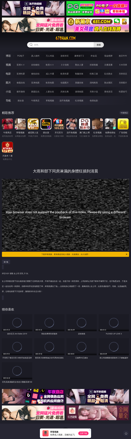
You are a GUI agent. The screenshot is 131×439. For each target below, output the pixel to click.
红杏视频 (79, 100)
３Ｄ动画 (65, 64)
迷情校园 (79, 91)
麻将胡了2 (79, 55)
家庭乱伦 (35, 91)
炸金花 (94, 55)
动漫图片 (65, 82)
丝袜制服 (94, 64)
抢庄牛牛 (123, 55)
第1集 (6, 262)
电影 (8, 73)
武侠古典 (65, 91)
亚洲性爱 (21, 73)
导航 (8, 100)
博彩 (8, 55)
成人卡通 (50, 73)
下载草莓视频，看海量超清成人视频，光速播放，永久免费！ (84, 254)
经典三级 (94, 73)
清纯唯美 (94, 82)
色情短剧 (94, 100)
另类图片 (123, 82)
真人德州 (35, 55)
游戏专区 (65, 55)
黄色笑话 (108, 91)
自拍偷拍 (35, 64)
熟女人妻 (79, 64)
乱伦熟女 (108, 73)
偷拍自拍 (35, 73)
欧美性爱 (65, 73)
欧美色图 (50, 82)
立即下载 (83, 433)
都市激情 (21, 91)
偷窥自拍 (21, 82)
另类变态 (123, 73)
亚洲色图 (35, 82)
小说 (8, 91)
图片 (8, 82)
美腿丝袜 (79, 82)
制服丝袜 (79, 73)
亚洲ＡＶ (21, 64)
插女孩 (21, 100)
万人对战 (50, 55)
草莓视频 (50, 100)
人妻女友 (50, 91)
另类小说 (94, 91)
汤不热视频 (64, 100)
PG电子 (20, 55)
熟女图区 (108, 82)
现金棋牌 (108, 55)
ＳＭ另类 (123, 64)
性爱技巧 (123, 91)
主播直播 (108, 64)
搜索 (99, 44)
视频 (8, 64)
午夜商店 (35, 100)
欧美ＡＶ (50, 64)
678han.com (65, 38)
